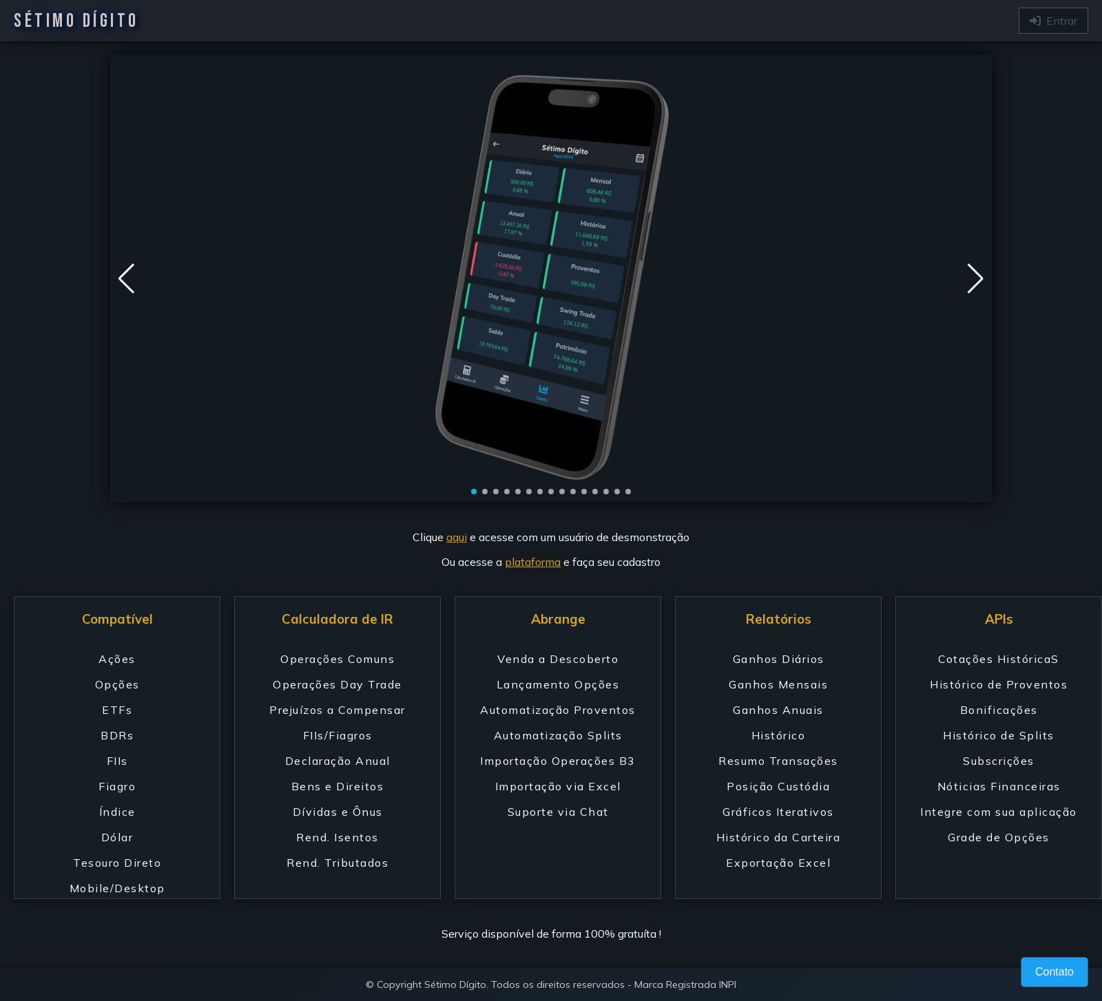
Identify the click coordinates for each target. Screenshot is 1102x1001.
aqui (456, 537)
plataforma (533, 562)
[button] (975, 279)
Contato (1054, 972)
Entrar (1053, 21)
